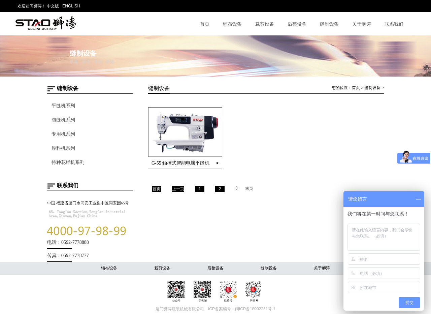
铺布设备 (232, 24)
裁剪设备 (264, 24)
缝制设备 (329, 24)
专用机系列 (63, 134)
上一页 (178, 189)
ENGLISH (71, 6)
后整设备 (297, 24)
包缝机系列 (63, 119)
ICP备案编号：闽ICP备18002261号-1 (241, 309)
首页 (204, 24)
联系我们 (394, 24)
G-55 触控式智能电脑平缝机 (180, 163)
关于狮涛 (361, 24)
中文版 (53, 6)
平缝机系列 (63, 105)
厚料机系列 (63, 148)
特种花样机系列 (68, 162)
